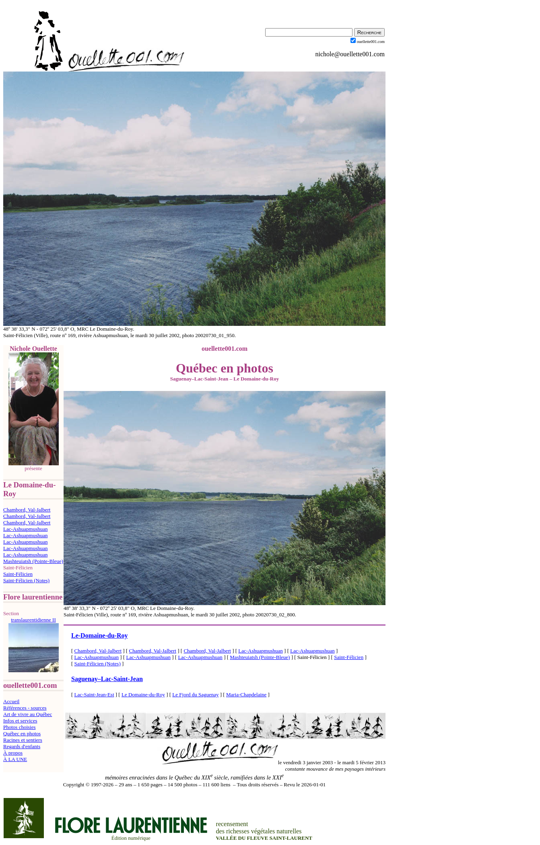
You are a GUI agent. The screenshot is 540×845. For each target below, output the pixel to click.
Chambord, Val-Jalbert (26, 510)
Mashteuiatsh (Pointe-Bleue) (33, 561)
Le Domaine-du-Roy (143, 695)
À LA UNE (15, 759)
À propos (13, 753)
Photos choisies (19, 727)
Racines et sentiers (22, 740)
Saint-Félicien (18, 574)
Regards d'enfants (21, 746)
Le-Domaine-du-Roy (99, 635)
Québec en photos (22, 733)
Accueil (11, 701)
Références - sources (25, 708)
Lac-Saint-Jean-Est (94, 695)
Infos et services (20, 721)
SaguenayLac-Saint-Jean (107, 678)
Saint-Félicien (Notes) (26, 580)
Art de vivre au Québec (27, 714)
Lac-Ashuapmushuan (25, 529)
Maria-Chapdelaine (246, 695)
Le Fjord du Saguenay (195, 695)
